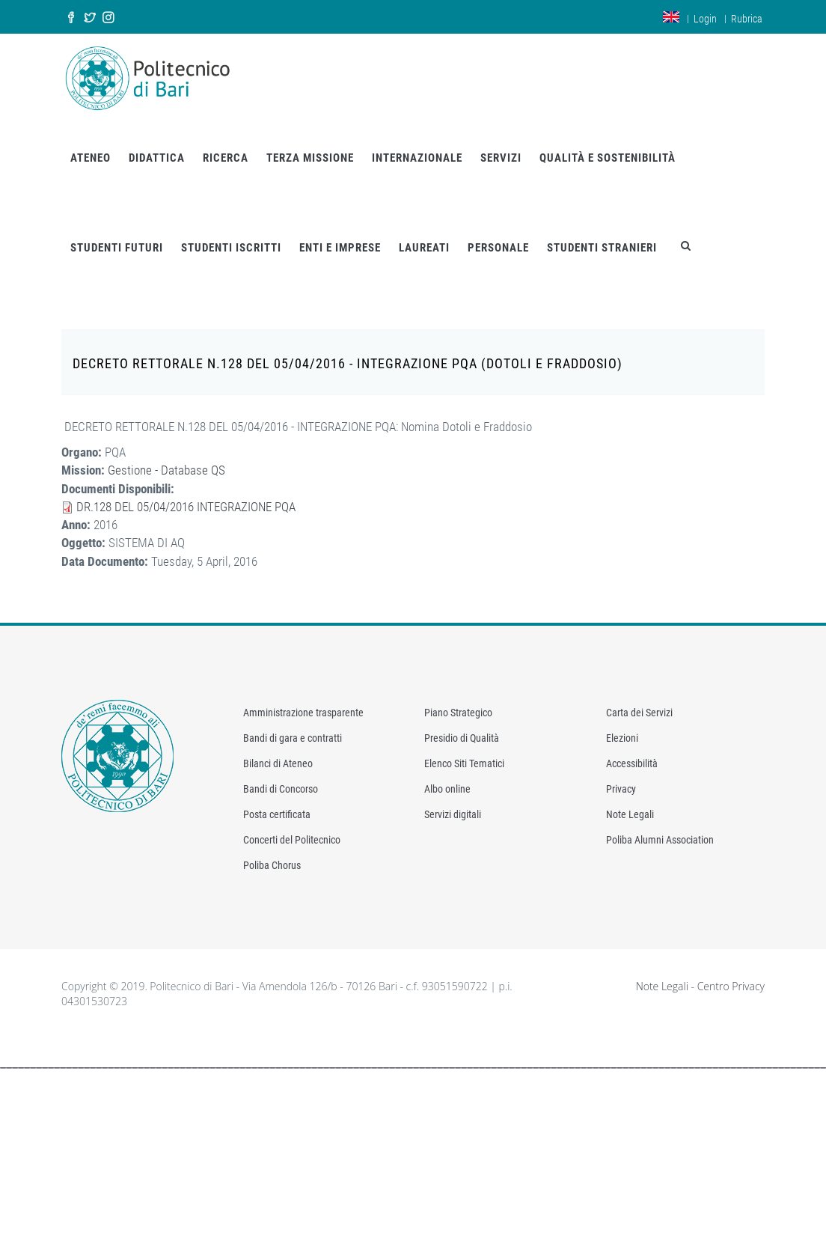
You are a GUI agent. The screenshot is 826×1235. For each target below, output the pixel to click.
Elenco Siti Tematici (464, 763)
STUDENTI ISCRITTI (231, 247)
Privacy (621, 789)
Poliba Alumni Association (660, 840)
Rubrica (746, 19)
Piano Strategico (458, 713)
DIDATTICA (157, 158)
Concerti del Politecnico (291, 840)
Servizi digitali (452, 814)
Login (705, 19)
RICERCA (225, 158)
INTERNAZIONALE (417, 158)
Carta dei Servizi (639, 713)
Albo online (447, 789)
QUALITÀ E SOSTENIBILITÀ (607, 158)
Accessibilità (632, 763)
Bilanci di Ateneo (278, 763)
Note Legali (630, 814)
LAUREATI (424, 247)
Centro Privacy (731, 986)
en (671, 16)
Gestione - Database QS (166, 470)
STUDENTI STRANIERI (602, 247)
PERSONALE (498, 247)
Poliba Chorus (272, 865)
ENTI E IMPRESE (340, 247)
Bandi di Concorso (280, 789)
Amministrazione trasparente (303, 713)
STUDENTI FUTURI (116, 247)
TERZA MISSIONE (310, 158)
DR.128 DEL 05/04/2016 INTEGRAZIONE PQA (186, 506)
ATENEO (90, 158)
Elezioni (622, 738)
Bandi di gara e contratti (292, 738)
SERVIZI (500, 158)
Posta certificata (276, 814)
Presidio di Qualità (461, 738)
